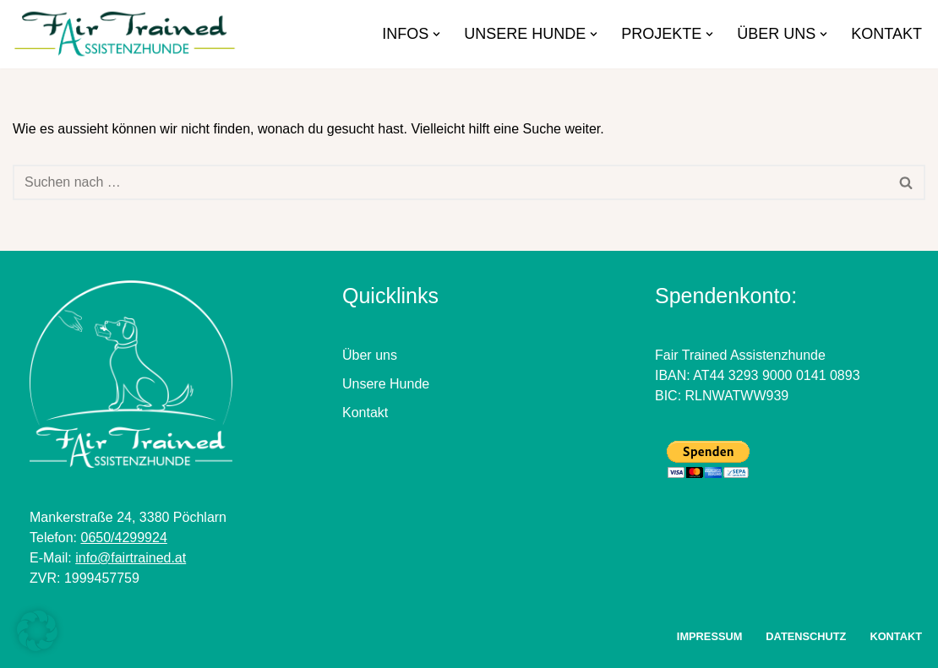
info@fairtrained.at (130, 558)
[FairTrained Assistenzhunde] (129, 34)
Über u (362, 355)
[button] (436, 34)
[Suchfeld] (450, 182)
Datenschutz (806, 636)
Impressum (710, 636)
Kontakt (886, 33)
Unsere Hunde (385, 384)
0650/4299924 (123, 537)
